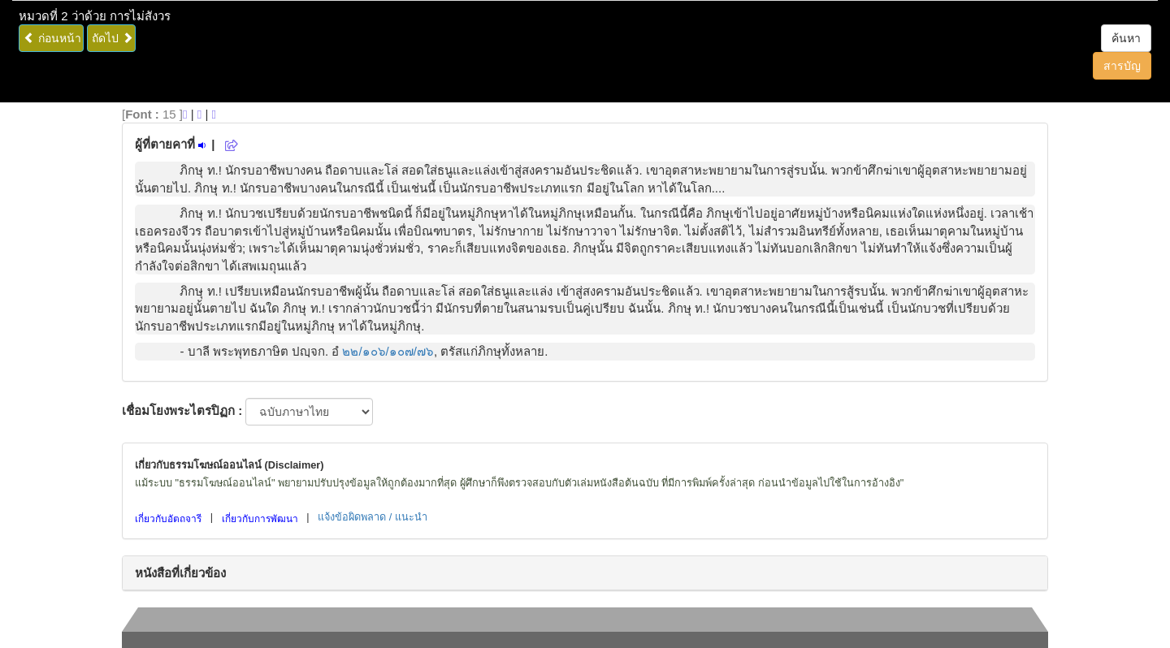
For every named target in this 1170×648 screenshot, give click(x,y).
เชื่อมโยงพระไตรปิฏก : (182, 410)
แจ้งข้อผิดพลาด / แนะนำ (372, 517)
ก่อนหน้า (52, 38)
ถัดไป (112, 38)
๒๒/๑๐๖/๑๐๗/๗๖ (388, 351)
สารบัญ (1122, 65)
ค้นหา (1126, 38)
